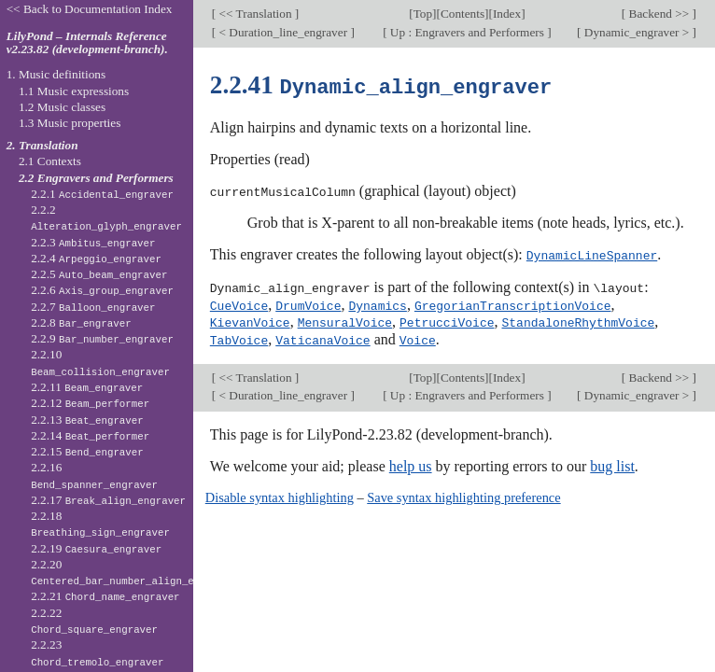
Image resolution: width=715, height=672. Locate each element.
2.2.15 (87, 451)
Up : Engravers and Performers (467, 32)
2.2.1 (102, 194)
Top (423, 14)
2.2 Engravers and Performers (96, 178)
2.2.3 (93, 242)
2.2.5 (99, 274)
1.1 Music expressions (74, 91)
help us (410, 461)
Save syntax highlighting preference (463, 492)
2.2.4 (96, 258)
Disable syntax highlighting (279, 492)
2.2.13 (87, 420)
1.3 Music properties (69, 123)
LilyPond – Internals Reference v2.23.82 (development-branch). (87, 43)
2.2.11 (87, 387)
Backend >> (658, 14)
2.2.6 (102, 290)
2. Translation (42, 145)
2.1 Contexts (50, 161)
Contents (462, 14)
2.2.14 (90, 435)
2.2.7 (93, 307)
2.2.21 (105, 596)
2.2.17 (108, 500)
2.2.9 (102, 338)
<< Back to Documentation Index (90, 9)
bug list (612, 461)
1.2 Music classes (62, 107)
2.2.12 (90, 403)
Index (507, 14)
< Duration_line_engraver (283, 32)
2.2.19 (96, 548)
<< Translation (255, 14)
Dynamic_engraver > (636, 32)
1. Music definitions (56, 74)
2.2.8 (81, 322)
